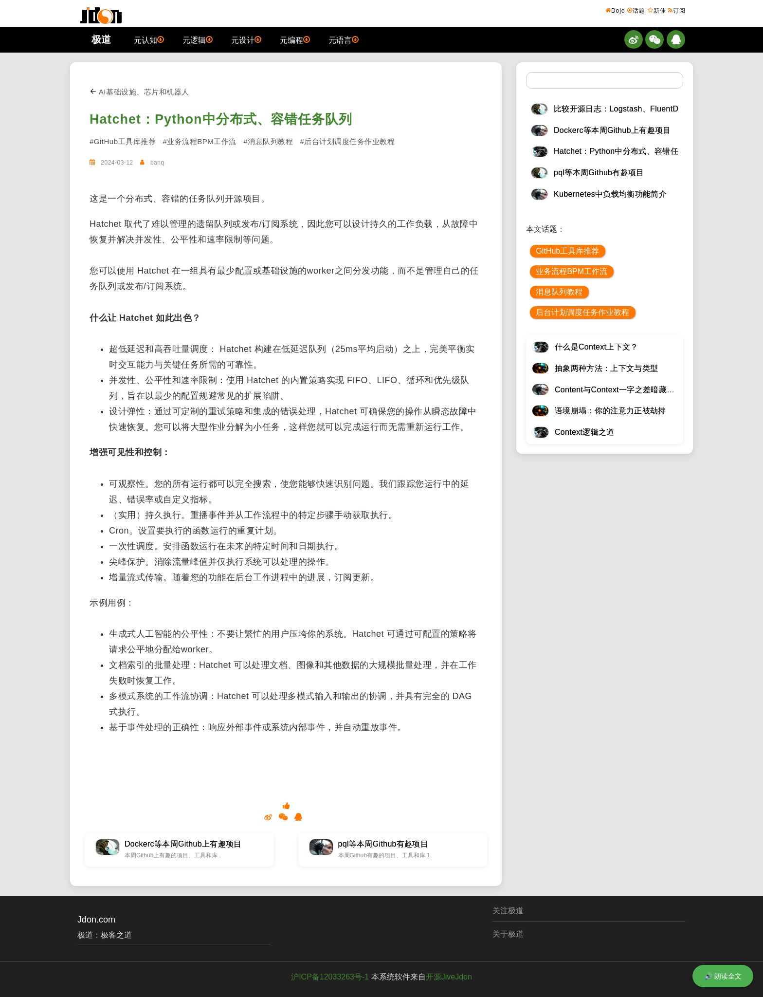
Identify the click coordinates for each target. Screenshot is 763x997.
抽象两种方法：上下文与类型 (606, 368)
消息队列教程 (559, 292)
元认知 (149, 39)
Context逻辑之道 (585, 432)
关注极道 (508, 910)
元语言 (343, 39)
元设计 (246, 39)
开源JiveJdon (449, 977)
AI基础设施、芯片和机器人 (139, 92)
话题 (636, 10)
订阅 (677, 10)
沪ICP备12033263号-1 (330, 977)
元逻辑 (197, 39)
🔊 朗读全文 (723, 976)
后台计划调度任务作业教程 (582, 312)
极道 (101, 39)
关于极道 (508, 934)
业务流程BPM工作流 (571, 271)
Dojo (615, 10)
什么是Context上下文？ (596, 347)
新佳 (657, 10)
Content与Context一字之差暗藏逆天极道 (626, 390)
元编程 (295, 39)
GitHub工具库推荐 (567, 251)
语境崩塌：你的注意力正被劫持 (610, 410)
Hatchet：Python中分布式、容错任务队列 (221, 119)
